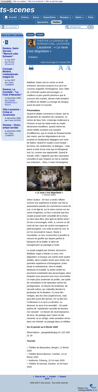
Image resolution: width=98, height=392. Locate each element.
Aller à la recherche (36, 1)
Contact (51, 377)
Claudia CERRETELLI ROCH (11, 102)
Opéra (79, 17)
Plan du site (39, 377)
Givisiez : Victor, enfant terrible (12, 126)
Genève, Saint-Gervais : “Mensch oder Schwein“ (11, 52)
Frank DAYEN (14, 120)
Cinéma (25, 17)
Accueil (11, 17)
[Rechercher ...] (76, 27)
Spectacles (42, 22)
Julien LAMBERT (9, 83)
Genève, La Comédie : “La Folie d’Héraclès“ (12, 92)
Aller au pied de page (53, 1)
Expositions (50, 17)
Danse (36, 17)
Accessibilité (6, 1)
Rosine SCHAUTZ (10, 63)
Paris (90, 17)
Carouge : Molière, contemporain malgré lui (10, 73)
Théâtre (56, 22)
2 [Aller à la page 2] (6, 42)
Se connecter (11, 27)
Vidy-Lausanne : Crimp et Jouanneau (12, 112)
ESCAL (89, 390)
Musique (65, 17)
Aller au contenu (19, 1)
